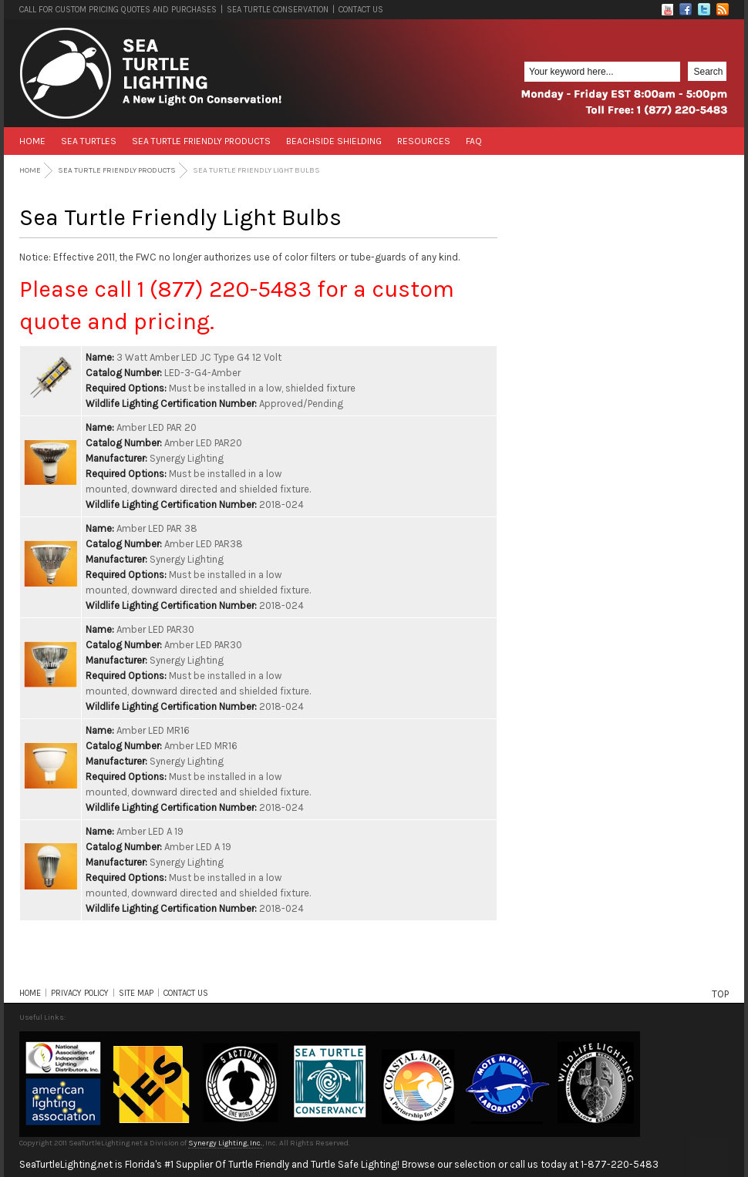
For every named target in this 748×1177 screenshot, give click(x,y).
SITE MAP (136, 993)
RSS (722, 9)
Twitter (704, 9)
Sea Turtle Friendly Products (201, 141)
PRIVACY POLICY (80, 993)
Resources (423, 141)
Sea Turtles (88, 141)
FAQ (474, 141)
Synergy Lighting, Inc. (225, 1143)
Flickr (667, 9)
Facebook (685, 9)
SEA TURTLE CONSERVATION (278, 10)
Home (32, 141)
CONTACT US (361, 10)
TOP (720, 994)
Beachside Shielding (334, 141)
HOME (30, 993)
